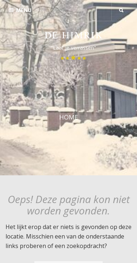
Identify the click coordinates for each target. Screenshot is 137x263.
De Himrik (73, 36)
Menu (20, 10)
